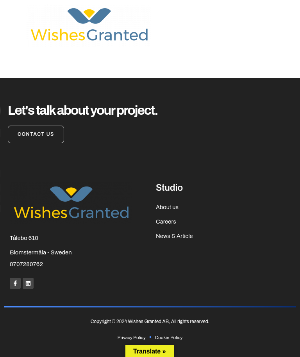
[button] (11, 25)
